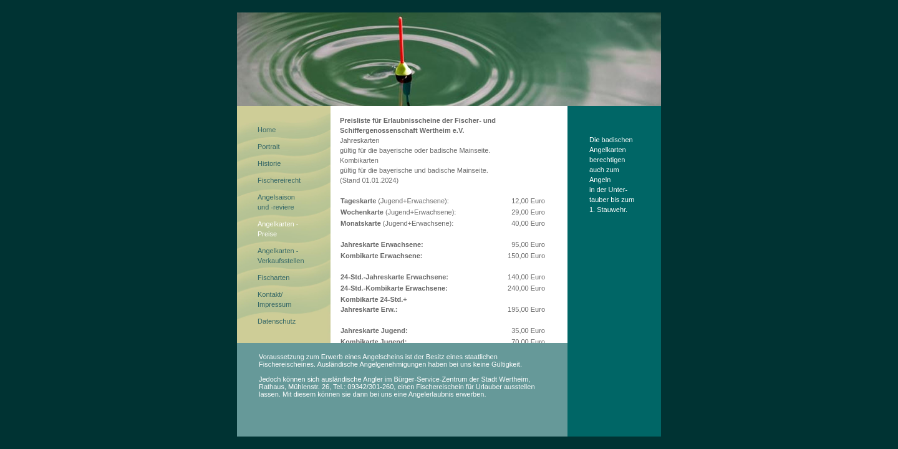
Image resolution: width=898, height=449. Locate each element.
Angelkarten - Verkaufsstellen (281, 255)
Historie (269, 163)
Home (267, 129)
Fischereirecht (279, 180)
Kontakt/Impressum (274, 299)
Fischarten (273, 277)
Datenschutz (277, 321)
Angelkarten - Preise (278, 229)
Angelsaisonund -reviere (276, 202)
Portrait (268, 146)
